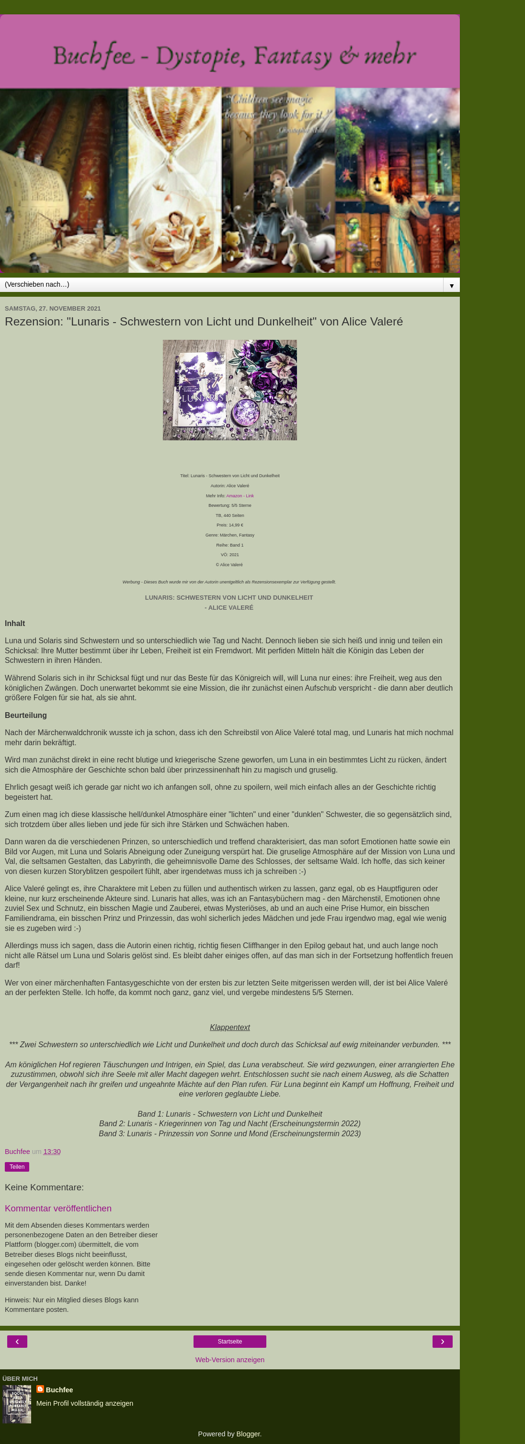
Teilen (17, 1167)
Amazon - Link (240, 495)
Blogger (248, 1434)
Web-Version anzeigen (230, 1360)
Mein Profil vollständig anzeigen (84, 1403)
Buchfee (59, 1390)
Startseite (230, 1341)
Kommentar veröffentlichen (58, 1208)
